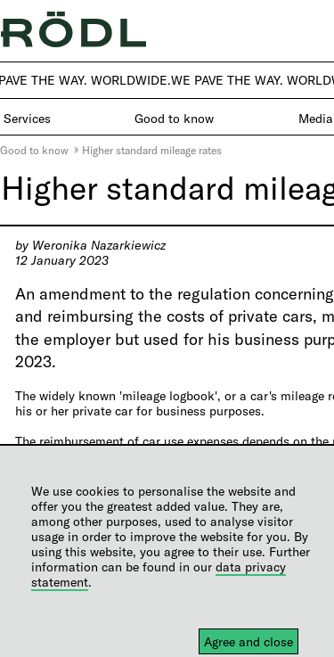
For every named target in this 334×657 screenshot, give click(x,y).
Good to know (34, 150)
